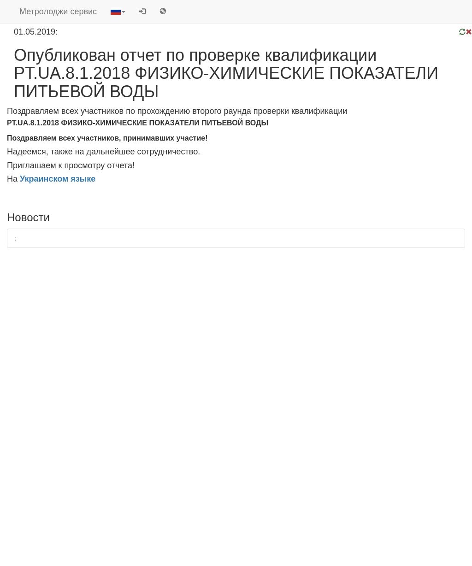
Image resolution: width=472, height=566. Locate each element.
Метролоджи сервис (58, 11)
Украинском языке (57, 178)
